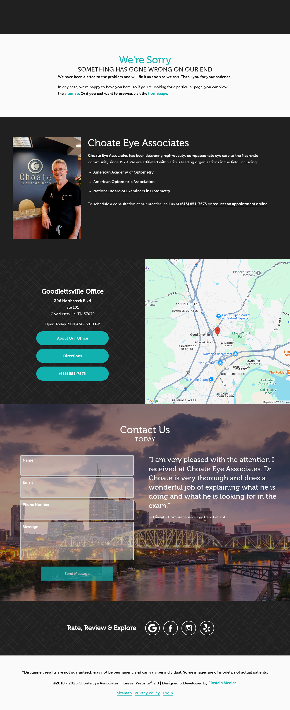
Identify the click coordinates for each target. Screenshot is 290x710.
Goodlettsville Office (72, 291)
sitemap (72, 93)
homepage (157, 93)
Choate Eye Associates (108, 155)
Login (168, 693)
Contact (242, 17)
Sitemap (124, 693)
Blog (160, 17)
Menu (269, 16)
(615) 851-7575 (193, 204)
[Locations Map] (217, 331)
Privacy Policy (147, 693)
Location (216, 17)
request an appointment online (240, 204)
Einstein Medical (223, 683)
